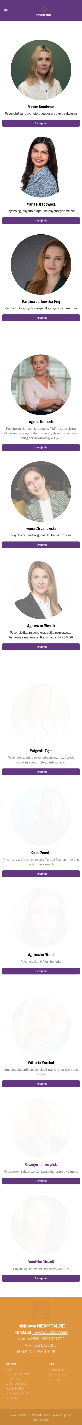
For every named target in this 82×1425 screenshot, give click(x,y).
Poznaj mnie (41, 123)
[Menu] (5, 10)
